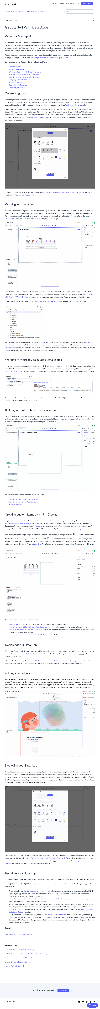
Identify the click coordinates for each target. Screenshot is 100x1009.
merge (74, 192)
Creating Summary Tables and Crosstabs (23, 499)
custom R (86, 345)
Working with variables (17, 69)
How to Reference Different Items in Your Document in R (29, 627)
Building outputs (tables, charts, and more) (24, 74)
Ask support (63, 990)
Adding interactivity (16, 82)
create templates (29, 654)
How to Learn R (14, 624)
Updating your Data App (18, 88)
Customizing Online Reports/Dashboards (50, 661)
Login (77, 3)
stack (82, 192)
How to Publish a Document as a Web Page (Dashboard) (45, 858)
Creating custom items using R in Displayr (24, 77)
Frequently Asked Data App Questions (19, 935)
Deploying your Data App (18, 85)
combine (33, 398)
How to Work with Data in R (14, 966)
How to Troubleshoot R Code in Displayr (23, 630)
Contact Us (54, 3)
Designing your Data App (18, 80)
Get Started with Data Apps (35, 11)
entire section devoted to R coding (37, 635)
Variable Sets (9, 219)
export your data (28, 195)
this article (37, 544)
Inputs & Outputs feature (57, 915)
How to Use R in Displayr (75, 529)
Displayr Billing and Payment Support (18, 962)
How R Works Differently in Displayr (18, 523)
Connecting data (15, 67)
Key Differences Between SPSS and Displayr (20, 958)
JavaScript (9, 348)
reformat (43, 398)
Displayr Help (9, 11)
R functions (37, 526)
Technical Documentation (66, 3)
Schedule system (33, 891)
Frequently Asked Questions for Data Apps (20, 950)
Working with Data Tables (74, 105)
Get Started (20, 11)
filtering (42, 342)
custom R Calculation (12, 371)
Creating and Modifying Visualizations (22, 502)
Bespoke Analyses (15, 504)
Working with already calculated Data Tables (25, 72)
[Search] (79, 11)
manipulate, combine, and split (49, 301)
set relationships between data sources (57, 192)
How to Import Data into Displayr (33, 117)
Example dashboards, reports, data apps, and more (51, 58)
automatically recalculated (49, 899)
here (34, 371)
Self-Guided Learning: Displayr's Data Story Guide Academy (26, 954)
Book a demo (87, 4)
